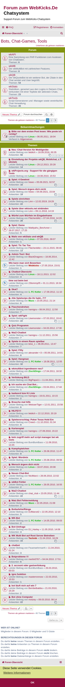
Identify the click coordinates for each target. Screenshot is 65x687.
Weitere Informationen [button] (17, 672)
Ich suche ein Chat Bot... (25, 384)
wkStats (13, 86)
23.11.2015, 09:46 (52, 248)
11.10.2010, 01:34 (46, 422)
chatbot (16, 545)
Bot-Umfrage (18, 527)
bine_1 (31, 344)
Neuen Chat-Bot (20, 473)
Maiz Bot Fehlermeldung (25, 500)
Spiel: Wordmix (20, 457)
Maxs (31, 300)
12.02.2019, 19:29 (44, 201)
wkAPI (12, 54)
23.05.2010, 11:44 (50, 493)
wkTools (13, 98)
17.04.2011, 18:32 (52, 371)
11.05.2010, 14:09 (51, 529)
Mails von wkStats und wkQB (27, 236)
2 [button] (51, 120)
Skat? (15, 289)
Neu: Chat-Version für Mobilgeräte (30, 149)
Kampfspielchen (20, 448)
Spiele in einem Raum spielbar (28, 341)
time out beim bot (18, 280)
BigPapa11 (34, 380)
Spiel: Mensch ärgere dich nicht (29, 189)
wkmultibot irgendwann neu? (27, 368)
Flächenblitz (34, 218)
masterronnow (35, 576)
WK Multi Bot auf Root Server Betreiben (33, 535)
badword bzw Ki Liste (23, 393)
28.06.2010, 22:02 (49, 475)
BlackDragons (35, 256)
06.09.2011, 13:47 (47, 344)
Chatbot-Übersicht (22, 271)
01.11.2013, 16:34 (52, 283)
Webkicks (33, 265)
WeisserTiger (35, 404)
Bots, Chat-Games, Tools (24, 41)
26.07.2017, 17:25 (18, 230)
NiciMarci (33, 475)
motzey (32, 599)
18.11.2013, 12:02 (46, 274)
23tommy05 (34, 283)
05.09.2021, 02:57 (46, 182)
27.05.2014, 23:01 (51, 265)
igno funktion (19, 574)
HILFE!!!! (16, 411)
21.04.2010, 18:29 (49, 538)
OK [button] (32, 682)
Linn (30, 201)
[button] (55, 120)
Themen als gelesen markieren (21, 120)
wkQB (12, 75)
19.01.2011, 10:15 (48, 396)
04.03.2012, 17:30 (52, 328)
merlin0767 (34, 559)
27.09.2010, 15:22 (48, 431)
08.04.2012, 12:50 (48, 309)
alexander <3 (35, 352)
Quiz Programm (20, 325)
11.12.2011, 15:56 (48, 335)
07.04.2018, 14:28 (52, 218)
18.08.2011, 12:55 (53, 361)
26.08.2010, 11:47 (53, 451)
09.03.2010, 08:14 (47, 599)
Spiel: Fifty (17, 350)
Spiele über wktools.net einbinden (30, 208)
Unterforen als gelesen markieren (50, 45)
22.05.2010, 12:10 (51, 512)
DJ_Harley (33, 529)
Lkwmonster (34, 318)
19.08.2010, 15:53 (46, 176)
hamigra (32, 309)
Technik (32, 538)
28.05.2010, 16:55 (53, 484)
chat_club (33, 493)
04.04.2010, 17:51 (51, 559)
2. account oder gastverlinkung (28, 565)
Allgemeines (26, 139)
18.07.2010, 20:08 (46, 467)
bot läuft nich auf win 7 (24, 585)
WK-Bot (16, 518)
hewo (31, 182)
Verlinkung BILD (20, 377)
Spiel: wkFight (19, 315)
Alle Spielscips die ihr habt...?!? (29, 298)
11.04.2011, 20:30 (51, 380)
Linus (31, 136)
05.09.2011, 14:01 (53, 352)
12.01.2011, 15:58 (53, 404)
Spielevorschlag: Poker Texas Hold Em (33, 419)
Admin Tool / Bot (21, 254)
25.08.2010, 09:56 (53, 460)
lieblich (31, 152)
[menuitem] (9, 27)
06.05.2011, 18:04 (46, 136)
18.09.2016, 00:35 (47, 152)
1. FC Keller (34, 292)
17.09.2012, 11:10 (53, 292)
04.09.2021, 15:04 (46, 191)
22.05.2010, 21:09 (46, 503)
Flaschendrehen (20, 307)
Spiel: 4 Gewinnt (20, 179)
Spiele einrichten (21, 199)
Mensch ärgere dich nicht (25, 464)
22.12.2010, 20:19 (47, 413)
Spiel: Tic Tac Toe (21, 245)
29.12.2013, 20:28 (46, 164)
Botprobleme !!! (20, 556)
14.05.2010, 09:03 (53, 520)
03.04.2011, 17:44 (52, 387)
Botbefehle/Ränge (21, 509)
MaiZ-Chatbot (19, 332)
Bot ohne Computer (22, 597)
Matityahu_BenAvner (39, 227)
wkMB (12, 66)
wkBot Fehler (19, 482)
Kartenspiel (18, 428)
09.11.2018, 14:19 (44, 211)
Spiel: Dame (18, 225)
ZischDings (34, 371)
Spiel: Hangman (20, 359)
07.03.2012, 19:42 (52, 318)
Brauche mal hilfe (21, 402)
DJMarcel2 (33, 512)
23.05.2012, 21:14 (46, 300)
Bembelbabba (35, 588)
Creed (31, 422)
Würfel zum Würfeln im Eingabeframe (32, 215)
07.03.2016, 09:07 (46, 239)
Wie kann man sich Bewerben (25, 263)
